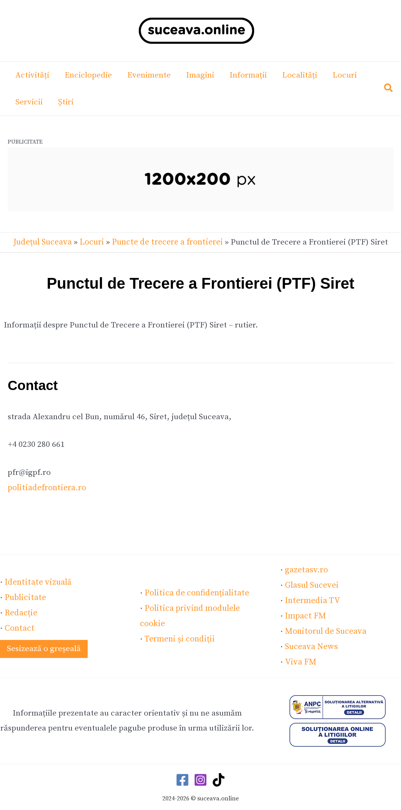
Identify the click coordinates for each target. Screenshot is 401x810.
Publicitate (25, 595)
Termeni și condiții (179, 636)
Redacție (21, 610)
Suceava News (311, 644)
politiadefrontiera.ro (46, 487)
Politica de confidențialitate (195, 592)
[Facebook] (182, 776)
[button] (389, 90)
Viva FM (299, 659)
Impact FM (305, 614)
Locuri (92, 242)
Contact (19, 625)
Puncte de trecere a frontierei (166, 242)
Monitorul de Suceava (324, 629)
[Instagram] (200, 776)
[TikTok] (218, 776)
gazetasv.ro (306, 569)
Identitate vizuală (37, 580)
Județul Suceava (44, 242)
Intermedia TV (311, 599)
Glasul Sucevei (311, 584)
